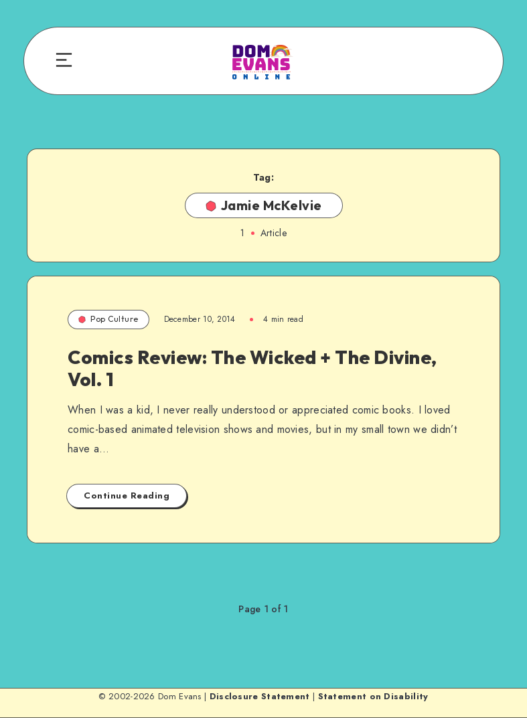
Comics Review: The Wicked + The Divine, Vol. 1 (252, 368)
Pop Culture (108, 319)
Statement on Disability (373, 696)
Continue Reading (126, 495)
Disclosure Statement (260, 696)
